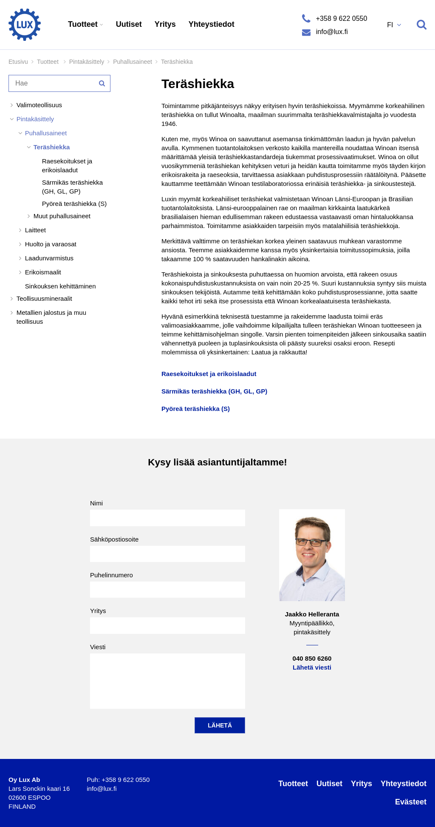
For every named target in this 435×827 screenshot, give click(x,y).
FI (391, 25)
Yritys (165, 24)
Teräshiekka (52, 147)
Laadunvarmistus (49, 258)
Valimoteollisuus (39, 104)
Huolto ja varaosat (50, 244)
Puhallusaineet (132, 61)
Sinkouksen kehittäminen (60, 286)
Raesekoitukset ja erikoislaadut (67, 165)
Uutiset (129, 24)
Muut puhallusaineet (62, 216)
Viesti (167, 676)
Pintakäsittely (86, 61)
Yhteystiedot (211, 24)
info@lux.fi (330, 31)
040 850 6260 (312, 658)
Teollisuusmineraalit (44, 298)
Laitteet (35, 230)
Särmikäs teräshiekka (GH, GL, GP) (72, 187)
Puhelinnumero (167, 584)
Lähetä (220, 725)
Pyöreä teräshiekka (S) (74, 203)
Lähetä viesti (312, 667)
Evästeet (411, 802)
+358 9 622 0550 (340, 18)
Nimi (167, 512)
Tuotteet (84, 24)
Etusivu (18, 61)
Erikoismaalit (43, 272)
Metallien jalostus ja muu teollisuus (51, 317)
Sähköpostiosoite (167, 549)
